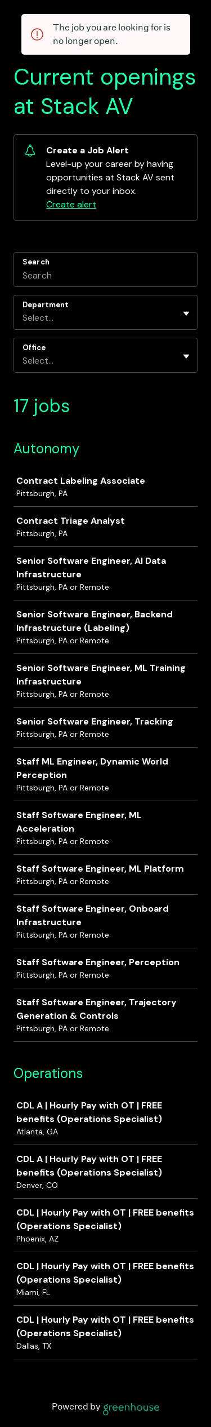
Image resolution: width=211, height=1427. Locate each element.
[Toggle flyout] (186, 313)
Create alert (71, 204)
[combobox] (24, 318)
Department (46, 305)
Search (36, 262)
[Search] (105, 276)
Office (34, 347)
